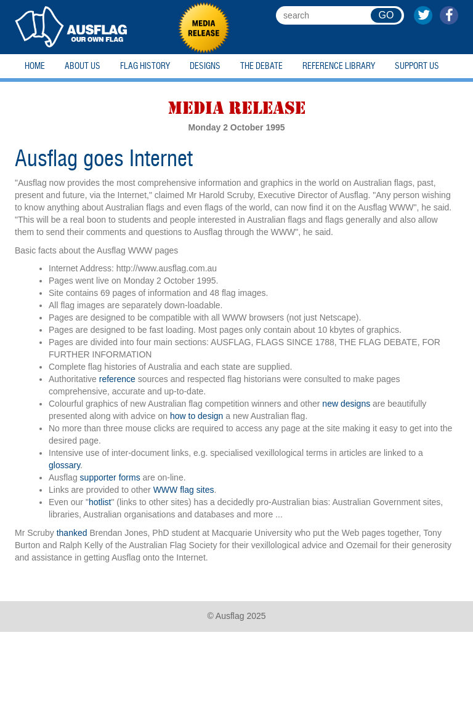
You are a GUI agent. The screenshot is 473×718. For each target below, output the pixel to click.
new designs (346, 404)
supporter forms (110, 477)
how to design (196, 416)
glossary (64, 465)
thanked (72, 533)
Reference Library (338, 66)
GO (386, 15)
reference (117, 379)
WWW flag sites (183, 490)
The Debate (261, 66)
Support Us (417, 66)
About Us (82, 66)
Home (35, 66)
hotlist (100, 502)
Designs (205, 66)
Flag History (145, 66)
